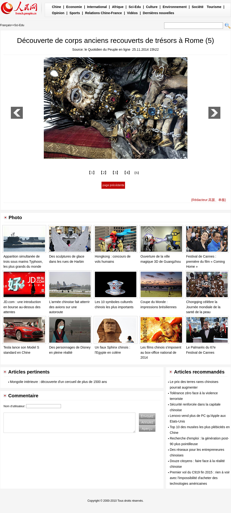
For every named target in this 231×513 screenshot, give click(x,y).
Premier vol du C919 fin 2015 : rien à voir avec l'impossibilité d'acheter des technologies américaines (200, 477)
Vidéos (132, 13)
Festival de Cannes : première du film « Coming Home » (205, 261)
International (97, 7)
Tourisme (214, 7)
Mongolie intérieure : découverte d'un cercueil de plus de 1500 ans (58, 382)
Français (5, 25)
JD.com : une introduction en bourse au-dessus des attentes (22, 307)
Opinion (58, 13)
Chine (56, 7)
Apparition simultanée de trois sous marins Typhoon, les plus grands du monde (23, 261)
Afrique (117, 7)
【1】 (92, 173)
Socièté (197, 7)
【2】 (103, 173)
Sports (74, 13)
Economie (74, 7)
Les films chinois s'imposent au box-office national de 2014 (161, 352)
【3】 (115, 173)
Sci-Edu (135, 7)
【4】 (127, 173)
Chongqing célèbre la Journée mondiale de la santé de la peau (203, 307)
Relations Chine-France (103, 13)
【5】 (136, 173)
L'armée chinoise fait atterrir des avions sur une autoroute (69, 307)
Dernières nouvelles (158, 13)
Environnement (175, 7)
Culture (152, 7)
